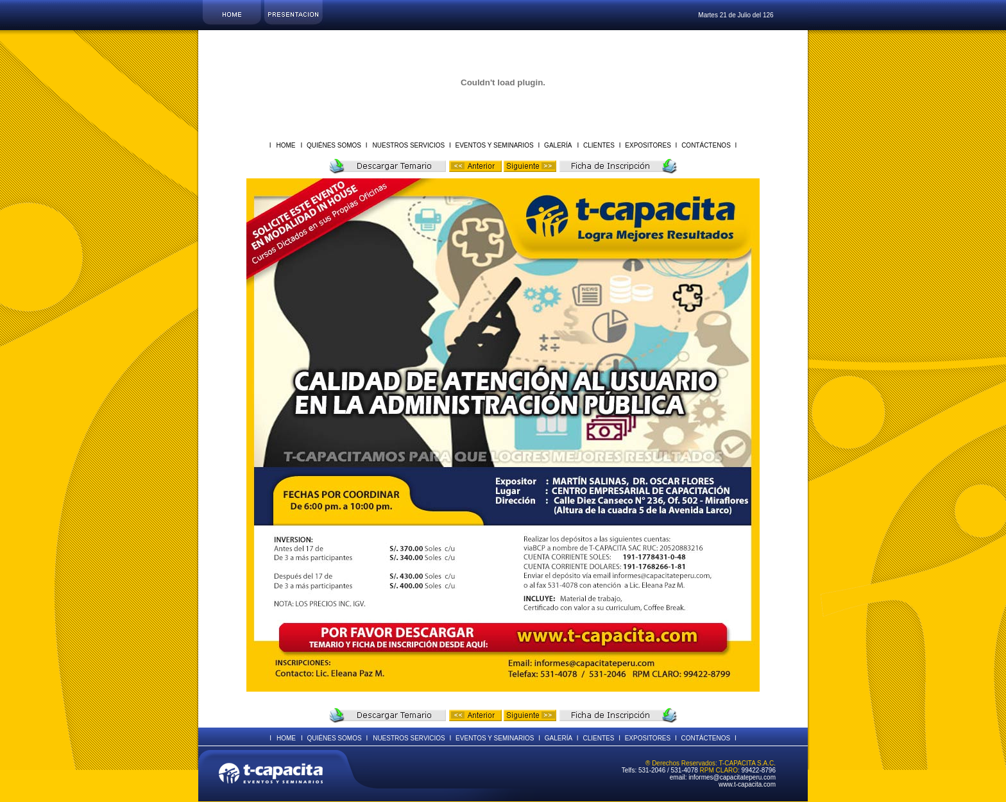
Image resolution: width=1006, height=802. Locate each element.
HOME (285, 145)
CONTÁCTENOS (705, 145)
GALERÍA (557, 145)
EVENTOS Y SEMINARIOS (495, 145)
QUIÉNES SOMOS (334, 145)
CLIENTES (598, 145)
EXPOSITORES (648, 145)
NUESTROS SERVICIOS (410, 145)
